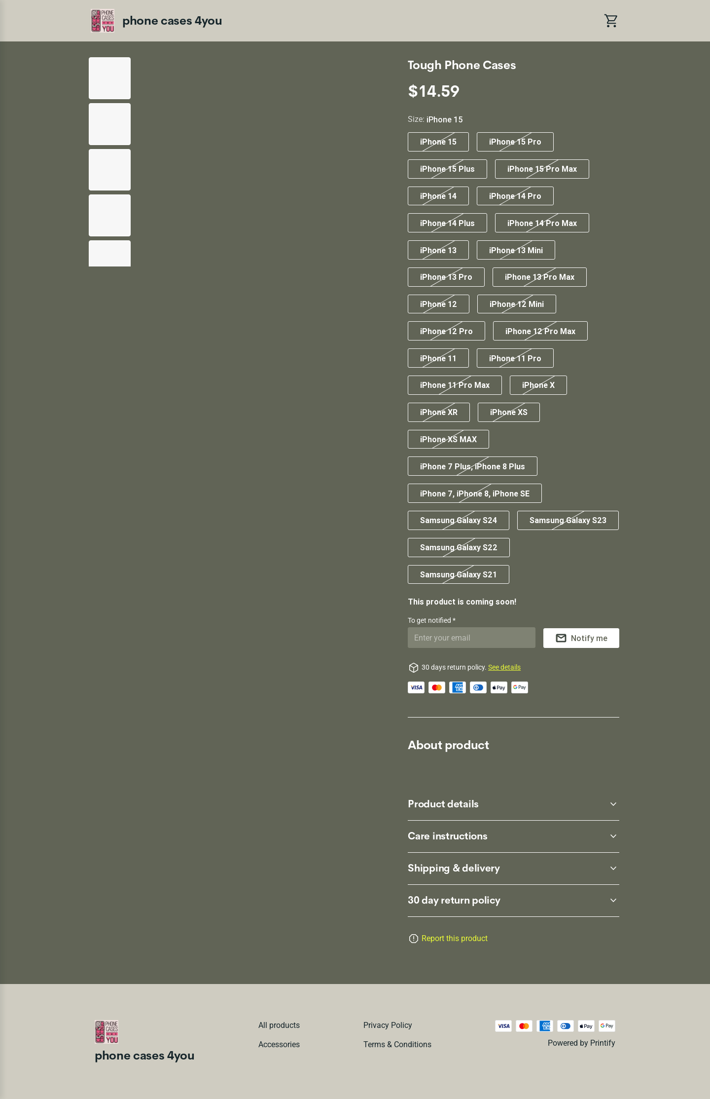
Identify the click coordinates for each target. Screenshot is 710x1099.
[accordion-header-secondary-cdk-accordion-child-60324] (513, 868)
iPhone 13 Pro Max (539, 277)
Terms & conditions (397, 1044)
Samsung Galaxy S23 (568, 520)
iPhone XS (509, 412)
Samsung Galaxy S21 (458, 574)
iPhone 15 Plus (447, 169)
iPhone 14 (438, 196)
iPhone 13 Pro (446, 277)
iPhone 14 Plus (447, 223)
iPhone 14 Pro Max (542, 223)
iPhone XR (439, 412)
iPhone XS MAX (448, 439)
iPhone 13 (438, 250)
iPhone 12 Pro (446, 331)
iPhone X (538, 385)
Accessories (279, 1044)
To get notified (430, 620)
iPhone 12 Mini (517, 304)
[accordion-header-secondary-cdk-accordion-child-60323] (513, 836)
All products (279, 1025)
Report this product (455, 938)
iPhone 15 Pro (515, 142)
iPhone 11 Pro (515, 358)
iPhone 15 (438, 142)
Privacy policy (387, 1025)
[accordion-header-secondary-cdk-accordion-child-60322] (513, 804)
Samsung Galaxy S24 (458, 520)
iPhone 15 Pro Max (542, 169)
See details (504, 667)
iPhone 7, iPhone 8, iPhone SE (475, 493)
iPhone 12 (438, 304)
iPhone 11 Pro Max (455, 385)
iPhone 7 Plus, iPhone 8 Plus (472, 466)
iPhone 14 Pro (515, 196)
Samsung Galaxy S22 (458, 547)
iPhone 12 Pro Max (540, 331)
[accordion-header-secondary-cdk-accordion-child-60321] (513, 900)
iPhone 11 (438, 358)
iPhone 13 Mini (516, 250)
